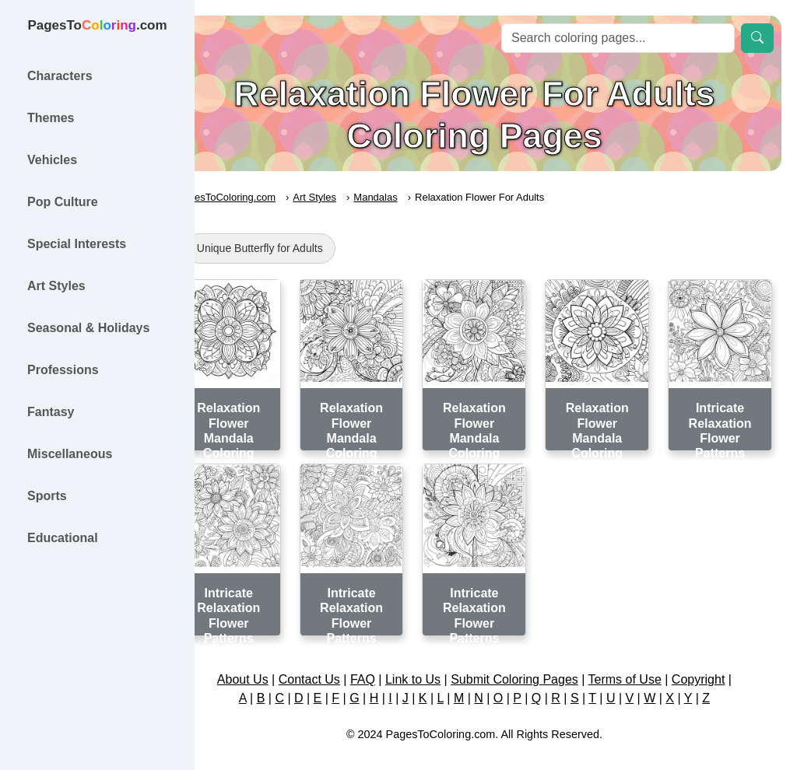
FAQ (384, 662)
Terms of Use (646, 662)
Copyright (719, 662)
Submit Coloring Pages (536, 662)
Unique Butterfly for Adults (303, 248)
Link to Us (434, 662)
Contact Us (330, 662)
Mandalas (419, 197)
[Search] (618, 38)
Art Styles (358, 197)
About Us (264, 662)
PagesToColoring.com (268, 197)
